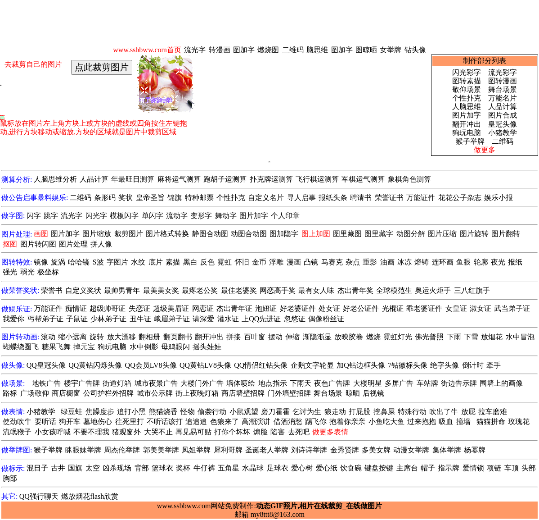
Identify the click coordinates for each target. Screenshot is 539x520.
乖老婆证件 (424, 308)
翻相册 (149, 337)
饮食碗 (351, 468)
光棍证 (393, 308)
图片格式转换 (167, 233)
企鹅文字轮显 (312, 365)
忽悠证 (294, 319)
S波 (98, 262)
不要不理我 (91, 432)
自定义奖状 (83, 290)
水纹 (138, 262)
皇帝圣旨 (150, 197)
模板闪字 (124, 215)
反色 (207, 262)
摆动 (275, 337)
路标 (10, 393)
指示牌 (448, 468)
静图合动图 (210, 233)
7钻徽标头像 (407, 365)
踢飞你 (316, 421)
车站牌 (427, 383)
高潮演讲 (256, 421)
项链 (494, 468)
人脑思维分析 (55, 179)
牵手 (493, 365)
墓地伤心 (97, 421)
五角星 (228, 468)
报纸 (515, 262)
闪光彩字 (466, 72)
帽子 (428, 468)
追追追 (196, 421)
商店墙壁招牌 (243, 393)
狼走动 (335, 411)
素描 (173, 262)
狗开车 (70, 421)
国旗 (75, 468)
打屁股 (359, 411)
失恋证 (139, 308)
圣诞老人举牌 (266, 450)
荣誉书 (52, 290)
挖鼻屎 (384, 411)
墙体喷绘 (240, 383)
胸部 (10, 478)
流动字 (177, 215)
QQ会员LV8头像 (151, 365)
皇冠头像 (502, 124)
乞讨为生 (306, 411)
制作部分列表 (484, 60)
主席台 (407, 468)
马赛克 (332, 262)
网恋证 (203, 308)
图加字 (244, 50)
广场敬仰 (34, 393)
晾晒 (353, 393)
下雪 (471, 337)
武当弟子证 (512, 308)
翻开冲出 (466, 124)
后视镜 (373, 393)
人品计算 (502, 106)
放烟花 (492, 337)
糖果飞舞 (56, 347)
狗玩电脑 (466, 133)
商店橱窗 (66, 393)
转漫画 (219, 50)
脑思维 (317, 50)
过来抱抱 (421, 421)
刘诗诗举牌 (309, 450)
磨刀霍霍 (275, 411)
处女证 (329, 308)
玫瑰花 (519, 421)
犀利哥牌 (228, 450)
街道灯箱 (117, 383)
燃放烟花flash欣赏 (89, 496)
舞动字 (226, 215)
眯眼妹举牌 (83, 450)
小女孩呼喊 (53, 432)
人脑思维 (466, 106)
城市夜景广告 (156, 383)
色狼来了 (224, 421)
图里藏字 (378, 233)
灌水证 (228, 319)
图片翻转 (505, 233)
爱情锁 (473, 468)
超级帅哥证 (108, 308)
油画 (387, 262)
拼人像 (101, 244)
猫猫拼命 (490, 421)
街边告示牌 (459, 383)
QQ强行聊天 (38, 496)
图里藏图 (347, 233)
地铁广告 (46, 383)
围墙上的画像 (501, 383)
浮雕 (276, 262)
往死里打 (129, 421)
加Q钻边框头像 (361, 365)
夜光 (498, 262)
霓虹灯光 (397, 337)
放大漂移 (121, 337)
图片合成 (502, 115)
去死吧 (299, 432)
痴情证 (76, 308)
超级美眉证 (171, 308)
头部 (528, 468)
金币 (259, 262)
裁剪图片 (128, 233)
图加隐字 (284, 233)
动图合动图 (249, 233)
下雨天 (300, 383)
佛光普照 (429, 337)
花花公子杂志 (459, 197)
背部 (142, 468)
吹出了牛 (443, 411)
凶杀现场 (117, 468)
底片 (155, 262)
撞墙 (463, 421)
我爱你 (13, 319)
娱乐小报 (498, 197)
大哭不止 (158, 432)
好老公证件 (361, 308)
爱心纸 (326, 468)
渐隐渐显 (317, 337)
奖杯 (183, 468)
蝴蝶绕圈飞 (21, 347)
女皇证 (456, 308)
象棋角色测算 (409, 179)
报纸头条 (333, 197)
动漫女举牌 (411, 450)
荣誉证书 (389, 197)
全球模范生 (394, 290)
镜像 (41, 262)
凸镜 (311, 262)
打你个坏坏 (232, 432)
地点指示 (272, 383)
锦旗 (174, 197)
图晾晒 (366, 50)
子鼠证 (77, 319)
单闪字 (152, 215)
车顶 (511, 468)
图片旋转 (474, 233)
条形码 (105, 197)
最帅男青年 (122, 290)
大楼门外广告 (202, 383)
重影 (370, 262)
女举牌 (390, 50)
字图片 (117, 262)
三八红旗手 (472, 290)
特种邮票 (199, 197)
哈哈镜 (79, 262)
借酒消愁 (288, 421)
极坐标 (48, 272)
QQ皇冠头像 (46, 365)
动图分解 (410, 233)
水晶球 (253, 468)
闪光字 (96, 215)
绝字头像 (444, 365)
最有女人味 (316, 290)
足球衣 (277, 468)
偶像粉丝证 (326, 319)
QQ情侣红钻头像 (260, 365)
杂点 (353, 262)
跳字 (51, 215)
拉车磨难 (492, 411)
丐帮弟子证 (45, 319)
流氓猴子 (17, 432)
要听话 (45, 421)
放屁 (468, 411)
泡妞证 (266, 308)
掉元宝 (84, 347)
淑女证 (480, 308)
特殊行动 (412, 411)
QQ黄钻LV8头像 (205, 365)
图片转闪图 (38, 244)
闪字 (34, 215)
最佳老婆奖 (239, 290)
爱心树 (302, 468)
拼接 (233, 337)
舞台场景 (502, 89)
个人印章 (285, 215)
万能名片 (502, 98)
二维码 (293, 50)
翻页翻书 (177, 337)
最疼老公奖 (200, 290)
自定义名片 (266, 197)
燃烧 (373, 337)
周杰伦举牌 (122, 450)
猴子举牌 (470, 141)
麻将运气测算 (179, 179)
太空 (92, 468)
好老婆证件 (298, 308)
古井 (58, 468)
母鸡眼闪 (175, 347)
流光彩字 (502, 72)
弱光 (27, 272)
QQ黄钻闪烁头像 (95, 365)
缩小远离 (72, 337)
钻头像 (415, 50)
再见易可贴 (193, 432)
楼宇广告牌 (82, 383)
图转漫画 (502, 81)
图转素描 (466, 81)
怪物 (187, 411)
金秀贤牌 (344, 450)
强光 (10, 272)
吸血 (446, 421)
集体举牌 (446, 450)
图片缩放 (96, 233)
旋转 (97, 337)
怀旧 (242, 262)
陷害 (277, 432)
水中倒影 (144, 347)
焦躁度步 (99, 411)
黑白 (190, 262)
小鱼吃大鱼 (386, 421)
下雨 (454, 337)
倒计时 (473, 365)
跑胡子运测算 (225, 179)
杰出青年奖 (355, 290)
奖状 (125, 197)
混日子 (37, 468)
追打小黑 (131, 411)
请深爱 (203, 319)
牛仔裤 (204, 468)
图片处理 (73, 244)
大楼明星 (367, 383)
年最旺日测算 (132, 179)
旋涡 (58, 262)
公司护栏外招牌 (108, 393)
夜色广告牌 (332, 383)
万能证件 (420, 197)
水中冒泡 (520, 337)
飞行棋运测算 (317, 179)
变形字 (201, 215)
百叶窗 (254, 337)
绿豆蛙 (71, 411)
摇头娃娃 (207, 347)
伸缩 (292, 337)
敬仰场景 (466, 89)
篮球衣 (162, 468)
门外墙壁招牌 (289, 393)
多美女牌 (376, 450)
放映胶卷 (348, 337)
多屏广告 (399, 383)
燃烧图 (268, 50)
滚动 (48, 337)
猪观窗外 (126, 432)
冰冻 (404, 262)
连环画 (443, 262)
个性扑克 (466, 98)
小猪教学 (502, 133)
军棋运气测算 (363, 179)
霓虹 (224, 262)
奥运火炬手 (433, 290)
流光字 (195, 50)
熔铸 (421, 262)
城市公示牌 (155, 393)
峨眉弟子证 (172, 319)
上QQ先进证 (261, 319)
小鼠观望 (243, 411)
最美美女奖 (161, 290)
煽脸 (260, 432)
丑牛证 (140, 319)
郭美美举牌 (161, 450)
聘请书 (361, 197)
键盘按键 (378, 468)
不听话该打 (165, 421)
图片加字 (466, 115)
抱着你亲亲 (347, 421)
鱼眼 (463, 262)
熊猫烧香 (163, 411)
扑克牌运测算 (271, 179)
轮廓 (481, 262)
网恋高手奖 (278, 290)
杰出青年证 (234, 308)
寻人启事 (301, 197)
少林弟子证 (108, 319)
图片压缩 (442, 233)
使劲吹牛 (17, 421)
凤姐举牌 (196, 450)
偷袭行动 (212, 411)
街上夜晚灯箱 (197, 393)
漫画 (294, 262)
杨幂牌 (474, 450)
